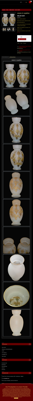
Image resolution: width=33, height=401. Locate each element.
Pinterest (24, 43)
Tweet (21, 43)
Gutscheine (3, 369)
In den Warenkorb (22, 39)
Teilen (18, 43)
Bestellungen (4, 364)
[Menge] (19, 37)
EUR (21, 2)
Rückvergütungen (4, 366)
